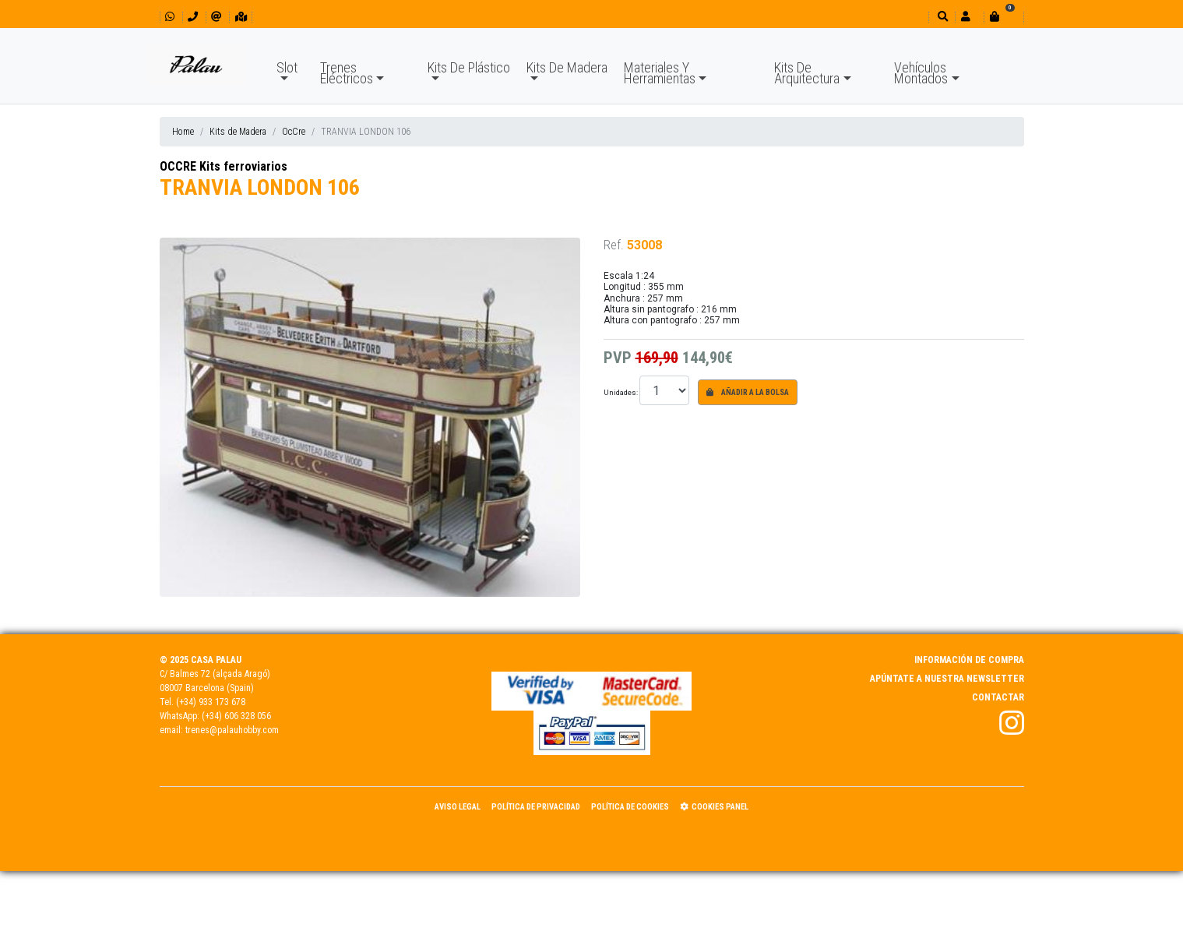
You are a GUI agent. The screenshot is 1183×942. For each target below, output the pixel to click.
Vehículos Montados (921, 72)
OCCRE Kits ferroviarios (223, 166)
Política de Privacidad (535, 807)
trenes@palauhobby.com (232, 730)
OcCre (293, 131)
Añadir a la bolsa (747, 392)
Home (183, 131)
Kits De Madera (566, 67)
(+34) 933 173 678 (210, 702)
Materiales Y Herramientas (659, 72)
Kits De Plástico (469, 67)
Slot (287, 67)
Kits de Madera (237, 131)
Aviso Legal (458, 807)
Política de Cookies (630, 807)
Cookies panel (714, 807)
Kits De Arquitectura (807, 72)
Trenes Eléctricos (346, 72)
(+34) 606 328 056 (236, 716)
